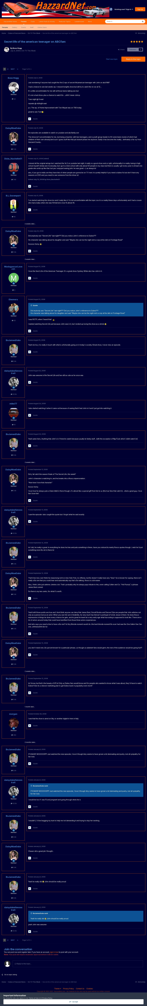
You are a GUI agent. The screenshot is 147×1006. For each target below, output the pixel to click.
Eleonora (13, 299)
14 (13, 425)
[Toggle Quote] (32, 305)
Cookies (89, 989)
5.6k (13, 149)
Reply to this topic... (23, 964)
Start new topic (112, 59)
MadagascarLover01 (13, 267)
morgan (13, 714)
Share (121, 49)
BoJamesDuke (13, 340)
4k (14, 217)
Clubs (33, 21)
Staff (31, 27)
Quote (35, 119)
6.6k (13, 361)
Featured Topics (65, 21)
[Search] (117, 21)
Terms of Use (34, 998)
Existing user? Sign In (124, 9)
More (90, 21)
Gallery (14, 27)
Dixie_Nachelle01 (13, 158)
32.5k (14, 394)
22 (14, 99)
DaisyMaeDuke (13, 128)
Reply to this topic (133, 59)
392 (13, 735)
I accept (73, 1002)
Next (13, 69)
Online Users (42, 27)
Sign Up (140, 9)
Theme (57, 989)
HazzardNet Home (10, 21)
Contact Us (80, 989)
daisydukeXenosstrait (13, 372)
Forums (24, 22)
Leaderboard (79, 21)
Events (23, 27)
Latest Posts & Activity (47, 21)
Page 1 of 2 (26, 69)
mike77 (13, 403)
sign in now (54, 952)
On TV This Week (29, 51)
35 (14, 320)
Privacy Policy (68, 989)
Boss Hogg (17, 48)
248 (13, 179)
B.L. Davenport (13, 195)
